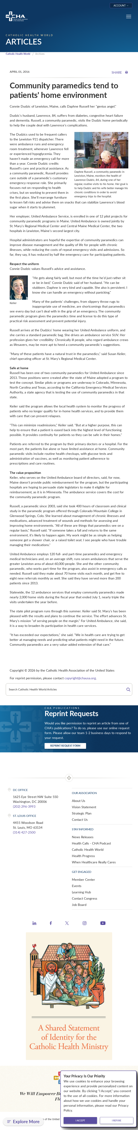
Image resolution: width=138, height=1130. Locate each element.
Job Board (79, 905)
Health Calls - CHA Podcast (91, 843)
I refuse (116, 1120)
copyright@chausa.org (80, 678)
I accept (80, 1120)
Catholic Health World (19, 54)
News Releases (82, 837)
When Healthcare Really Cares (94, 862)
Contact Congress (84, 899)
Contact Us (80, 820)
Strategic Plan (81, 813)
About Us (78, 801)
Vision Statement (84, 807)
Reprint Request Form (65, 746)
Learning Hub (81, 892)
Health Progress (83, 856)
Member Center (83, 880)
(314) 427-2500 (24, 832)
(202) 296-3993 (24, 807)
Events (76, 886)
